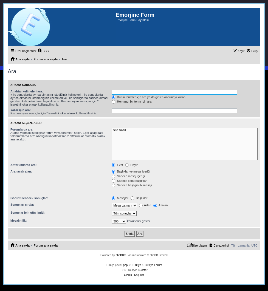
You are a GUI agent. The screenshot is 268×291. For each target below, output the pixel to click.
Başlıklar (139, 198)
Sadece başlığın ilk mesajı (132, 185)
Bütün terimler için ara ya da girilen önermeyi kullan (148, 97)
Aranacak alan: (21, 171)
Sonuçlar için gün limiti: (27, 212)
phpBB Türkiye (132, 265)
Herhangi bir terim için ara (131, 101)
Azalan (160, 205)
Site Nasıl (184, 130)
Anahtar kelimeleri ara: (26, 91)
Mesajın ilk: (18, 220)
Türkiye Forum (153, 265)
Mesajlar (120, 198)
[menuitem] (43, 51)
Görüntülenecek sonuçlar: (29, 198)
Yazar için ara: (20, 110)
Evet (117, 164)
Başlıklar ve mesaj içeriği (131, 171)
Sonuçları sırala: (22, 204)
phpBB (120, 255)
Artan (145, 205)
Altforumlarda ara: (23, 164)
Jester (143, 270)
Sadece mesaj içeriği (128, 176)
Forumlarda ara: (21, 129)
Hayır (131, 164)
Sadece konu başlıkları (129, 180)
